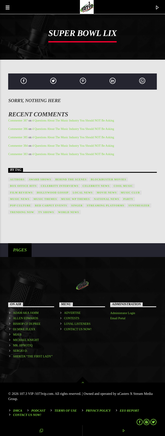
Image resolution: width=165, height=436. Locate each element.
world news (68, 212)
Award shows (40, 179)
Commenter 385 (18, 137)
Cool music (123, 185)
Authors (17, 179)
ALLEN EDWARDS (25, 318)
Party (128, 199)
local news (83, 192)
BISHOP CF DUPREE (27, 323)
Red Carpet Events (51, 205)
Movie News (106, 192)
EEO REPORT (129, 410)
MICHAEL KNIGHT (26, 340)
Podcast (38, 410)
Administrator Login (122, 313)
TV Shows (46, 212)
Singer (76, 205)
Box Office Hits (23, 185)
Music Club (130, 192)
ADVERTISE (72, 313)
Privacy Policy (98, 410)
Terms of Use (65, 410)
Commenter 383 (18, 154)
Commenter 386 (18, 129)
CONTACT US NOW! (78, 329)
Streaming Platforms (105, 205)
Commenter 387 (18, 120)
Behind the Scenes (71, 179)
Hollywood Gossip (53, 192)
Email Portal (117, 318)
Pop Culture (20, 205)
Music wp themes (75, 199)
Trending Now (22, 212)
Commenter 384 (18, 145)
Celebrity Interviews (59, 185)
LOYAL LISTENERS (77, 323)
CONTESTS (71, 318)
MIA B (17, 334)
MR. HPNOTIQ (22, 345)
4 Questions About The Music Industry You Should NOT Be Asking (73, 120)
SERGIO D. (20, 350)
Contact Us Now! (27, 415)
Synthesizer (139, 205)
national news (106, 199)
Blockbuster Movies (108, 179)
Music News (19, 199)
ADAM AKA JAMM (26, 313)
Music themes (45, 199)
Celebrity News (95, 185)
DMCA (17, 410)
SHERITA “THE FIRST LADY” (33, 356)
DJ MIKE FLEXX (24, 329)
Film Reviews (21, 192)
